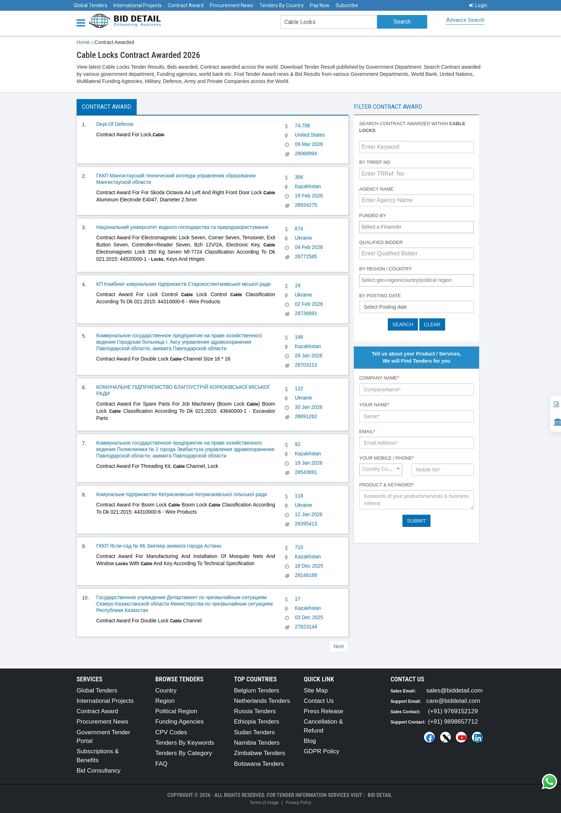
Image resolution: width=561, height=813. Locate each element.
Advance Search (465, 20)
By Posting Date (380, 295)
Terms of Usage (264, 802)
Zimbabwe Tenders (259, 753)
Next (338, 646)
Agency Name (376, 189)
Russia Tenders (255, 711)
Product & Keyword (386, 485)
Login (478, 5)
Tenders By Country (281, 5)
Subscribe (347, 5)
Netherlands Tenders (262, 700)
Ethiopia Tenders (256, 721)
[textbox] (418, 226)
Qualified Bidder (381, 242)
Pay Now (320, 5)
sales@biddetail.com (454, 690)
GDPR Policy (321, 751)
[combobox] (416, 227)
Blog (310, 741)
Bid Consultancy (99, 770)
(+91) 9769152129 (453, 711)
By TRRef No (374, 162)
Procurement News (231, 5)
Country (166, 690)
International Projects (137, 5)
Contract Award (186, 5)
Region (165, 700)
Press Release (323, 711)
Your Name (374, 404)
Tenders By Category (183, 753)
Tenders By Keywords (184, 742)
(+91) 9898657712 (453, 721)
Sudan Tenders (254, 732)
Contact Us (319, 700)
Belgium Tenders (256, 690)
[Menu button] (83, 22)
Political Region (176, 711)
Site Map (316, 690)
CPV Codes (171, 732)
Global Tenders (90, 5)
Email (367, 431)
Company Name (379, 378)
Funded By (372, 215)
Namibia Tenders (256, 742)
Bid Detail (380, 795)
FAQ (161, 763)
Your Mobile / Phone (386, 458)
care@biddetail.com (453, 700)
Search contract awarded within (412, 127)
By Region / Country (385, 268)
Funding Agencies (179, 721)
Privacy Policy (298, 802)
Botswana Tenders (259, 763)
